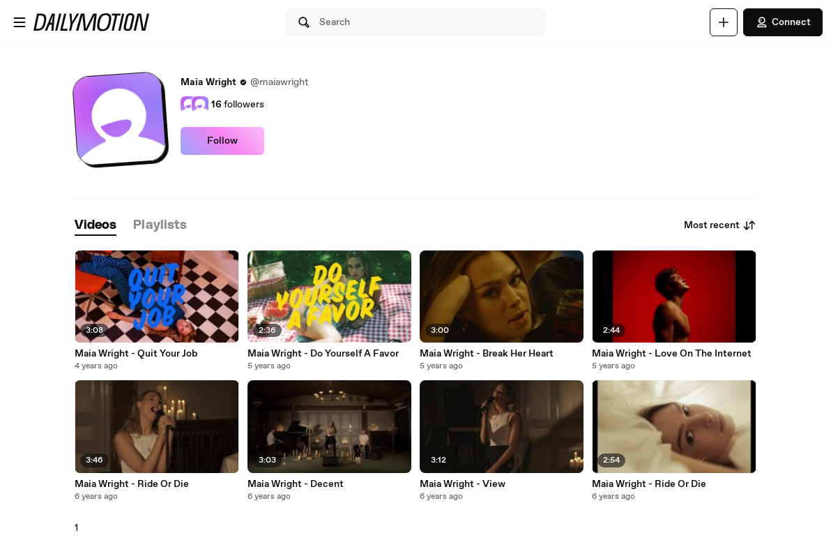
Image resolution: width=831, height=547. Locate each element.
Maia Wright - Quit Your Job (136, 353)
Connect (783, 22)
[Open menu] (19, 22)
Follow (222, 141)
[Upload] (724, 22)
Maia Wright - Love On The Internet (672, 353)
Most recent (720, 225)
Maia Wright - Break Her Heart (487, 353)
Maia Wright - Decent (295, 484)
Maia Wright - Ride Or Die (132, 484)
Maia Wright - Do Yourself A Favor (323, 353)
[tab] (95, 225)
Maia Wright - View (462, 484)
